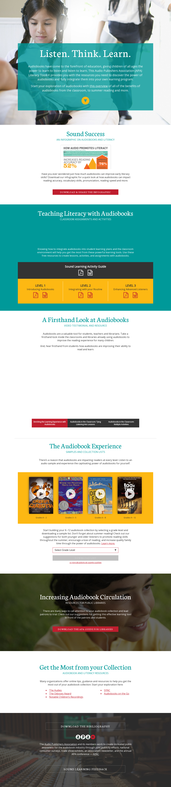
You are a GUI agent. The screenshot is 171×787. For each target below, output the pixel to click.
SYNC (107, 690)
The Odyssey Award (60, 693)
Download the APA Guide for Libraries (85, 629)
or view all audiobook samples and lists (85, 562)
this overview (99, 86)
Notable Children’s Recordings (66, 697)
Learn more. (108, 543)
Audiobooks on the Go (116, 693)
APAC (96, 754)
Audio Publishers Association (61, 744)
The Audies (55, 690)
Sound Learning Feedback (85, 769)
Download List (85, 557)
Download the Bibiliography (85, 726)
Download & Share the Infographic (85, 192)
